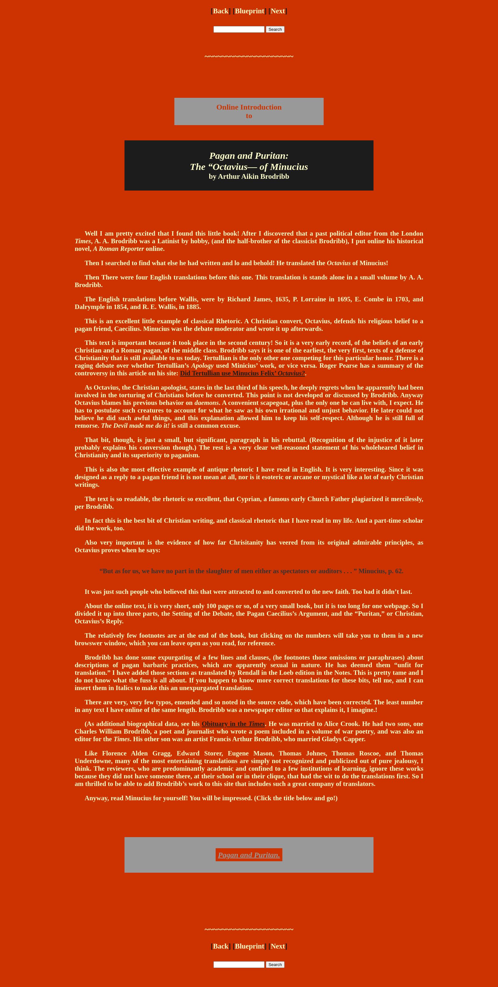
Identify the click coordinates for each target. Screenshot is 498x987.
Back (221, 11)
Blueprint (249, 11)
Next (278, 11)
